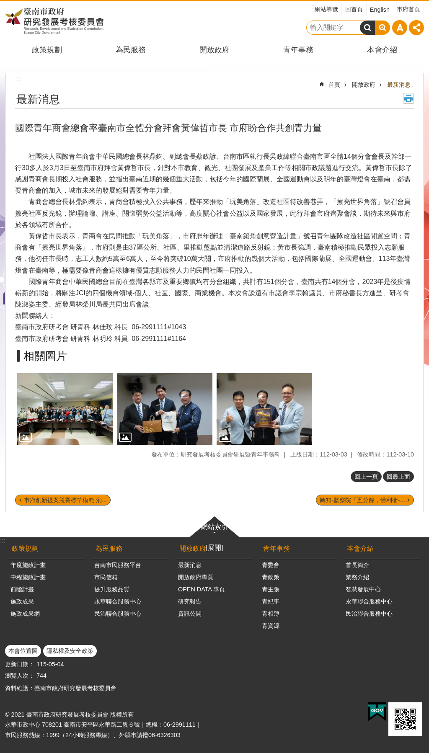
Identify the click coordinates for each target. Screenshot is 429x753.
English (380, 9)
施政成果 (22, 601)
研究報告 (190, 601)
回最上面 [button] (398, 476)
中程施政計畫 (28, 577)
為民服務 (131, 50)
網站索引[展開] (214, 537)
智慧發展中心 (363, 589)
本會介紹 (382, 50)
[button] (65, 409)
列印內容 (408, 98)
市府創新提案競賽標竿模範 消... (65, 500)
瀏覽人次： (19, 675)
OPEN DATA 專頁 (201, 589)
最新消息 (399, 84)
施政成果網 (25, 613)
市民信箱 (106, 577)
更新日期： (19, 664)
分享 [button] (416, 27)
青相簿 (270, 613)
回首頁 (354, 9)
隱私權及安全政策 (70, 650)
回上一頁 (366, 476)
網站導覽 (326, 9)
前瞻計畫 (22, 589)
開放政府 (214, 50)
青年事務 (298, 50)
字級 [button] (399, 27)
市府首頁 (408, 9)
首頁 (334, 84)
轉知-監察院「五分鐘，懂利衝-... (362, 500)
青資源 (270, 625)
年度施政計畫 (28, 565)
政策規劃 (47, 50)
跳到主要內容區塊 (4, 4)
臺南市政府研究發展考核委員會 (54, 20)
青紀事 (270, 601)
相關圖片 (45, 356)
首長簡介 (357, 565)
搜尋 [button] (367, 28)
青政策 (270, 577)
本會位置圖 (23, 650)
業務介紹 (357, 577)
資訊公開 (190, 613)
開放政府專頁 (195, 577)
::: (2, 540)
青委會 (270, 565)
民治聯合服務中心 (117, 613)
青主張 (270, 589)
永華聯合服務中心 (117, 601)
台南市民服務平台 (117, 565)
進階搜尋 (382, 28)
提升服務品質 (111, 589)
